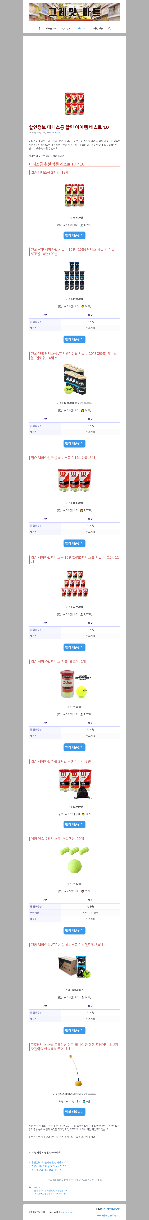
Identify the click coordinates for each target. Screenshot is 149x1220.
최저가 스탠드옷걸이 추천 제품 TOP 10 (49, 1193)
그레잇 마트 (81, 28)
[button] (110, 28)
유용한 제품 (97, 28)
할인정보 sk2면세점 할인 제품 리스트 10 (51, 1162)
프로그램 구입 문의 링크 (107, 1215)
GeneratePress (67, 1212)
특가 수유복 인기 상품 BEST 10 (47, 1170)
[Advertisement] (74, 63)
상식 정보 (66, 28)
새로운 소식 (51, 28)
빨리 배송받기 (74, 235)
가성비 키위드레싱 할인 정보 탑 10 (48, 1166)
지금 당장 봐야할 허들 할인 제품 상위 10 (49, 1190)
